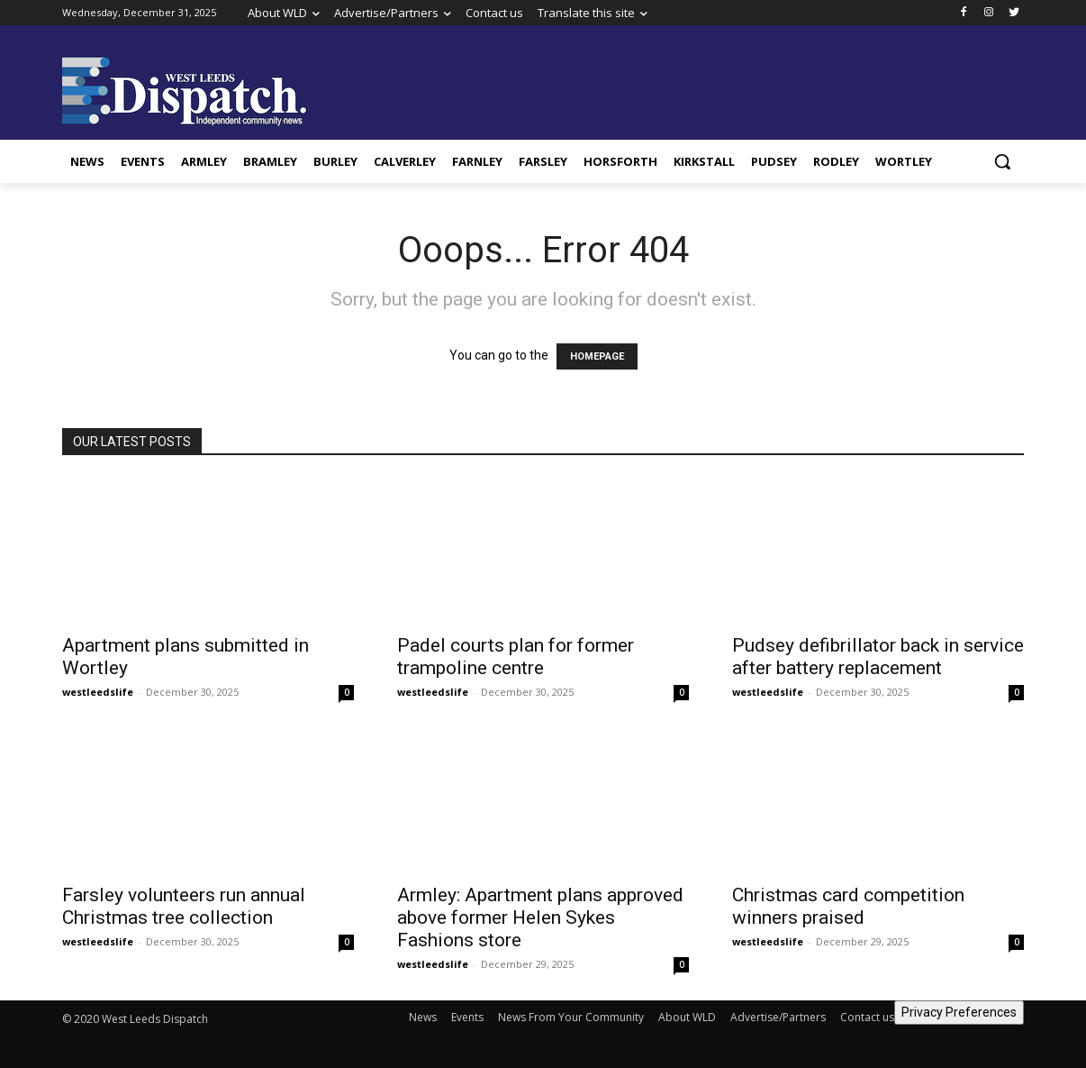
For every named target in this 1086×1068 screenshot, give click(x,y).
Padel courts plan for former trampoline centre (515, 656)
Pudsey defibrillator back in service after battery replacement (878, 656)
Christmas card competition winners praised (848, 906)
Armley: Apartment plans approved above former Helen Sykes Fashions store (540, 917)
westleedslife (97, 691)
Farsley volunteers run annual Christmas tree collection (183, 906)
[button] (1002, 161)
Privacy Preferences (959, 1012)
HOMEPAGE (597, 356)
